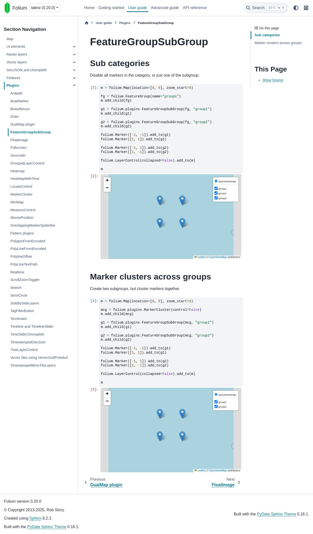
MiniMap (16, 202)
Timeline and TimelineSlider (31, 326)
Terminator (18, 319)
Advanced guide (165, 8)
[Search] (266, 8)
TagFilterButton (22, 311)
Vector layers (16, 62)
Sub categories (267, 35)
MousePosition (21, 218)
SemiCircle (18, 295)
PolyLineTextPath (23, 264)
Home (89, 8)
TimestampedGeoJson (27, 342)
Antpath (16, 93)
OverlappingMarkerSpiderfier (32, 225)
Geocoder (18, 155)
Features (13, 78)
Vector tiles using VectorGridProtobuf (39, 358)
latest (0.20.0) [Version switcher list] (43, 8)
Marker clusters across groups (278, 43)
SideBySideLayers (24, 303)
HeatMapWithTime (24, 179)
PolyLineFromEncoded (28, 249)
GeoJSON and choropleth (26, 70)
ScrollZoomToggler (25, 280)
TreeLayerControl (23, 350)
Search (16, 288)
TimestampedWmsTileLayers (33, 365)
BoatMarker (19, 101)
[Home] (86, 22)
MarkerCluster (21, 194)
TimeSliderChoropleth (27, 334)
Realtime (17, 272)
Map (9, 39)
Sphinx (35, 518)
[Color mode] (296, 8)
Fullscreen (18, 148)
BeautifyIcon (20, 109)
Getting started (111, 8)
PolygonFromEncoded (27, 241)
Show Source (272, 80)
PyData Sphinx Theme (46, 527)
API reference (195, 8)
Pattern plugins (22, 233)
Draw (14, 116)
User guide (137, 8)
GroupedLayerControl (27, 163)
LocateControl (21, 186)
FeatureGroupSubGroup (30, 132)
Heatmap (17, 171)
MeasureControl (22, 210)
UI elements (15, 46)
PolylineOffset (21, 256)
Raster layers (16, 54)
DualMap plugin (22, 124)
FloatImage (19, 140)
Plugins (12, 85)
